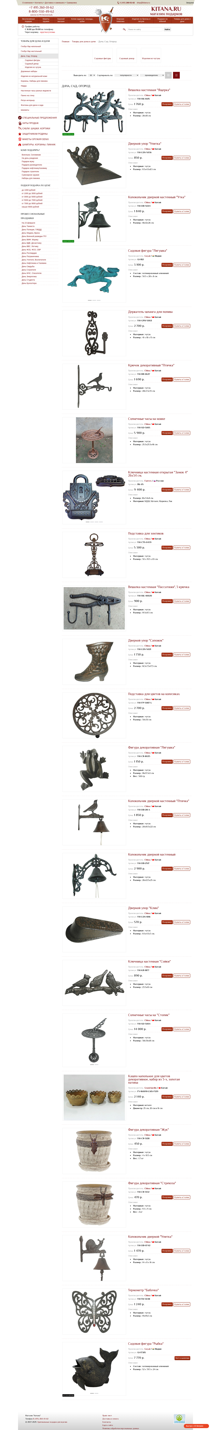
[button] (90, 300)
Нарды (24, 86)
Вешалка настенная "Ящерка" (149, 90)
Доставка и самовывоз (55, 3)
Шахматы (25, 110)
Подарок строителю (30, 171)
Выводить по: (80, 75)
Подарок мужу (28, 161)
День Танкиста (28, 226)
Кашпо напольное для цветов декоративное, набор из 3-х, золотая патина (154, 1079)
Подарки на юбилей (162, 20)
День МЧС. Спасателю (32, 273)
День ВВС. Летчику (30, 246)
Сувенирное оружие (30, 175)
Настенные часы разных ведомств (36, 91)
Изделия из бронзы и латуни (141, 20)
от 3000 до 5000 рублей (32, 197)
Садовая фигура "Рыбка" (146, 1343)
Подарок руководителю (32, 165)
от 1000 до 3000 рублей (32, 193)
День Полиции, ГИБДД (32, 229)
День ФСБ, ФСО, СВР (31, 250)
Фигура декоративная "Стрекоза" (152, 1183)
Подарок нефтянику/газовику (34, 168)
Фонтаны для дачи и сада (32, 105)
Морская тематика (120, 20)
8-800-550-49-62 (41, 11)
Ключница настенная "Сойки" (149, 961)
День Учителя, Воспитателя (34, 260)
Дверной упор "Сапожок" (145, 640)
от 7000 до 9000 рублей (32, 203)
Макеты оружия (46, 20)
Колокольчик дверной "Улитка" (150, 1236)
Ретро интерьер (28, 100)
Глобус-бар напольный (31, 46)
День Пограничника (30, 256)
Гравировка (72, 3)
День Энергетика (29, 276)
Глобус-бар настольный (31, 51)
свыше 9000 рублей (30, 207)
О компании (27, 3)
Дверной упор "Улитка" (144, 143)
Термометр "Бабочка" (143, 1290)
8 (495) (127, 3)
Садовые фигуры (32, 60)
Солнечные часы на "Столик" (149, 1015)
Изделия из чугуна (33, 67)
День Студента (28, 280)
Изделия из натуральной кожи (34, 76)
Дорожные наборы (29, 71)
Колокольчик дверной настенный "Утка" (156, 197)
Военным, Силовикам (31, 155)
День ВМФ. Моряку (30, 240)
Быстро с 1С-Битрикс (194, 1426)
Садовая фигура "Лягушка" (147, 250)
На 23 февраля (28, 223)
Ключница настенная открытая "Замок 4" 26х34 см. (158, 473)
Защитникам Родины (35, 134)
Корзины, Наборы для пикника (34, 81)
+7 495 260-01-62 (41, 7)
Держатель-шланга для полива (150, 312)
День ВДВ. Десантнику (32, 243)
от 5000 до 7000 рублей (32, 200)
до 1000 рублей (28, 190)
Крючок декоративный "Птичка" (151, 365)
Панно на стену (27, 95)
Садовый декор (32, 64)
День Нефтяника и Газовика (34, 263)
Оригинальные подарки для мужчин (52, 1422)
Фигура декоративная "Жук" (148, 1129)
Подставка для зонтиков (145, 533)
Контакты (39, 3)
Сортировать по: (105, 75)
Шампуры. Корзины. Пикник (38, 144)
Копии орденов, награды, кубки (82, 20)
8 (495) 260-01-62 (40, 1419)
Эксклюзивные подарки (28, 20)
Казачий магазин (61, 20)
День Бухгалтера (29, 283)
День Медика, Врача (31, 233)
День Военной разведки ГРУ (34, 236)
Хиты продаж (30, 123)
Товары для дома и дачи (182, 20)
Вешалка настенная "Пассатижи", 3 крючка (158, 587)
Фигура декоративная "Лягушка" (151, 747)
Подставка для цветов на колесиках (154, 694)
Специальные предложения (39, 118)
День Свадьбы (28, 266)
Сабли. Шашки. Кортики (36, 128)
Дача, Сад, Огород (29, 56)
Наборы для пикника (31, 178)
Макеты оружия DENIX (35, 139)
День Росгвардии (29, 253)
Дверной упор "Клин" (143, 908)
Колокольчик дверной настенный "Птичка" (158, 801)
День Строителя (29, 270)
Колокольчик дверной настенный (151, 854)
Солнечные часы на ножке (146, 419)
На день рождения (30, 158)
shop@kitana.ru (143, 3)
